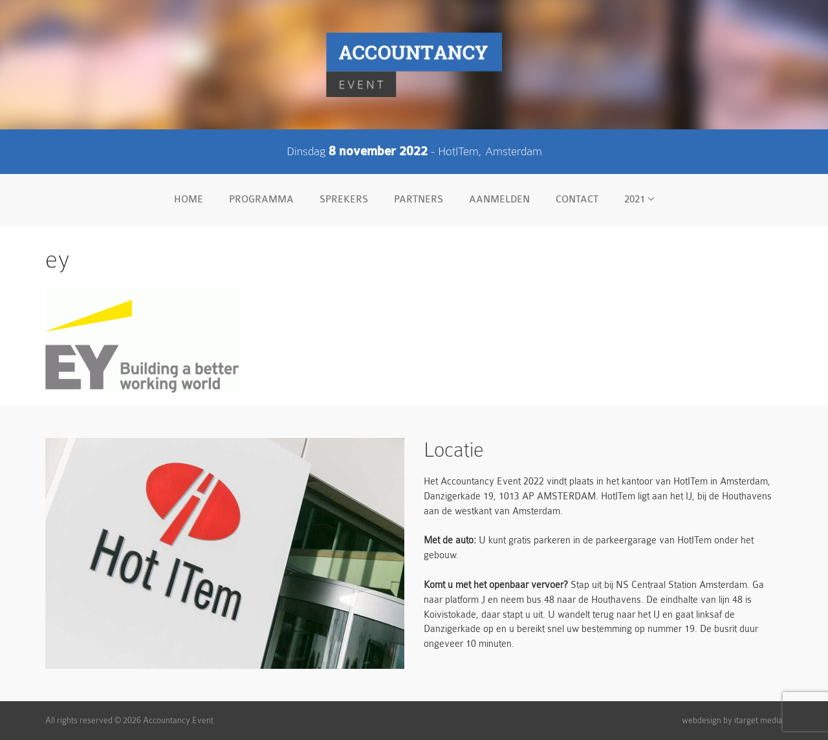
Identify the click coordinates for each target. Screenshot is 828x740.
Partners (418, 199)
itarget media (758, 720)
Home (188, 199)
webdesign (701, 720)
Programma (261, 199)
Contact (577, 199)
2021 (639, 199)
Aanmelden (499, 199)
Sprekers (344, 199)
